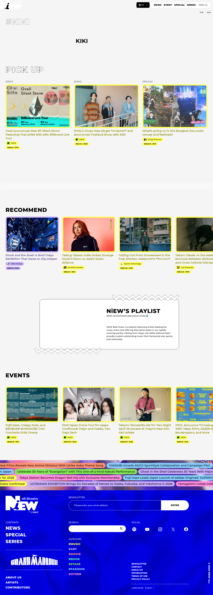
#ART (73, 549)
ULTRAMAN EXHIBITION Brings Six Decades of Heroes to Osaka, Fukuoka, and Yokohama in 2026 (103, 484)
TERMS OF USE (139, 576)
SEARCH (73, 522)
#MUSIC (75, 544)
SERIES (191, 5)
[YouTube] (147, 529)
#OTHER (75, 574)
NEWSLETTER (77, 497)
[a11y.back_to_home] (11, 6)
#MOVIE (75, 554)
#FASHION (77, 569)
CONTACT (136, 567)
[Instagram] (160, 529)
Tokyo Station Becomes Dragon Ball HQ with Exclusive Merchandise (71, 477)
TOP (201, 12)
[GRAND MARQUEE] (34, 560)
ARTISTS (12, 582)
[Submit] (122, 528)
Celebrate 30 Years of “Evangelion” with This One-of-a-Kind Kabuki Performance (78, 471)
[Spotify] (134, 529)
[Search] (97, 528)
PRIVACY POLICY (140, 579)
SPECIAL (179, 5)
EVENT (168, 5)
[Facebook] (186, 529)
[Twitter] (173, 529)
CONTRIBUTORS (18, 587)
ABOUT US (13, 577)
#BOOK (74, 559)
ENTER (175, 505)
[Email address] (115, 505)
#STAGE (75, 564)
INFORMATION (139, 573)
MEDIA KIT (137, 570)
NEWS (158, 5)
